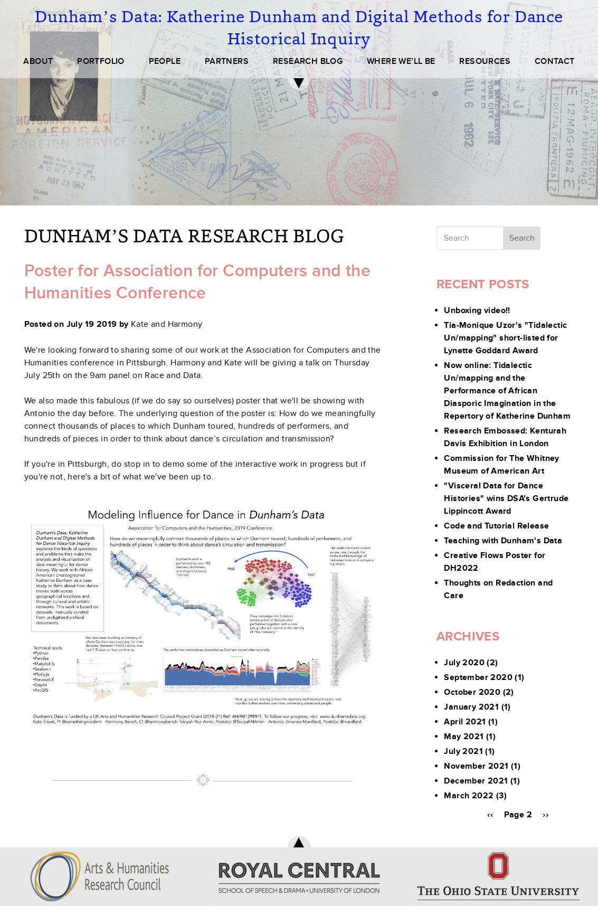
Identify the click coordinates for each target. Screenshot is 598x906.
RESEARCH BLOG (308, 61)
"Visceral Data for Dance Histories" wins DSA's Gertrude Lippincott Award (506, 498)
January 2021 (471, 707)
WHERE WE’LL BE (401, 61)
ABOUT (38, 61)
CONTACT (555, 61)
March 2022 (468, 795)
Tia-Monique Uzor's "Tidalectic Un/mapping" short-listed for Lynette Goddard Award (505, 338)
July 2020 (464, 662)
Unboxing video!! (477, 310)
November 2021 (476, 766)
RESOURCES (484, 61)
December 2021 (476, 781)
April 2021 (465, 721)
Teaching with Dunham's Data (503, 540)
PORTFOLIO (101, 61)
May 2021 (463, 736)
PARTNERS (227, 61)
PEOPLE (165, 61)
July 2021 (463, 751)
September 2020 (478, 677)
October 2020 (472, 692)
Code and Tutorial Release (496, 526)
